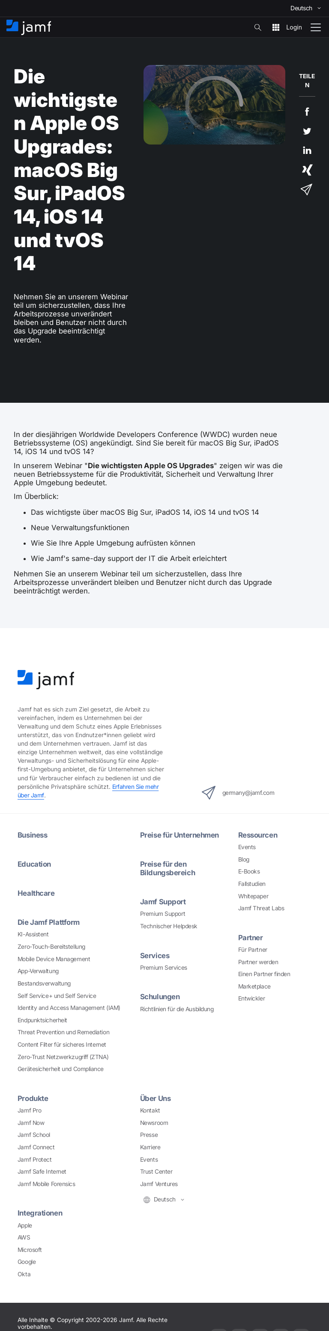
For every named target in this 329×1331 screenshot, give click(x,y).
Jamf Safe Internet (42, 1171)
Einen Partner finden (264, 974)
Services (154, 955)
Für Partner (252, 949)
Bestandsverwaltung (44, 983)
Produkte (33, 1098)
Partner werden (258, 962)
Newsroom (154, 1122)
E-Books (249, 871)
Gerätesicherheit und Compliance (61, 1068)
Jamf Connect (36, 1147)
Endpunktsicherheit (42, 1020)
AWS (24, 1237)
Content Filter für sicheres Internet (62, 1044)
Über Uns (155, 1098)
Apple (25, 1225)
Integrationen (40, 1213)
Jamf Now (31, 1122)
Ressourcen (258, 835)
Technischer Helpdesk (168, 926)
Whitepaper (253, 896)
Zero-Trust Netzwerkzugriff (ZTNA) (63, 1057)
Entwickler (251, 998)
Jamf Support (163, 901)
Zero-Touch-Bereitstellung (51, 946)
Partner (250, 937)
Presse (149, 1134)
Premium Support (162, 913)
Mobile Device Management (54, 959)
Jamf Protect (35, 1159)
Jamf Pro (29, 1110)
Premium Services (163, 967)
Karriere (150, 1147)
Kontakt (150, 1110)
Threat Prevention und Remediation (63, 1032)
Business (32, 835)
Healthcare (36, 893)
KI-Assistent (33, 934)
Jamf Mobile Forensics (46, 1183)
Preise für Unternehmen (179, 835)
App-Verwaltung (38, 971)
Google (27, 1261)
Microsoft (30, 1249)
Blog (243, 859)
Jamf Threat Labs (261, 908)
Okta (24, 1274)
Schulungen (160, 996)
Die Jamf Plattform (49, 922)
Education (34, 864)
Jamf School (34, 1134)
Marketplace (254, 986)
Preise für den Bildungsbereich (167, 868)
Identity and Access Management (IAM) (69, 1007)
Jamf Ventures (159, 1183)
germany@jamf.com (238, 793)
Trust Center (156, 1171)
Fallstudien (252, 883)
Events (247, 847)
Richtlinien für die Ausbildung (177, 1009)
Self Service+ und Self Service (57, 995)
